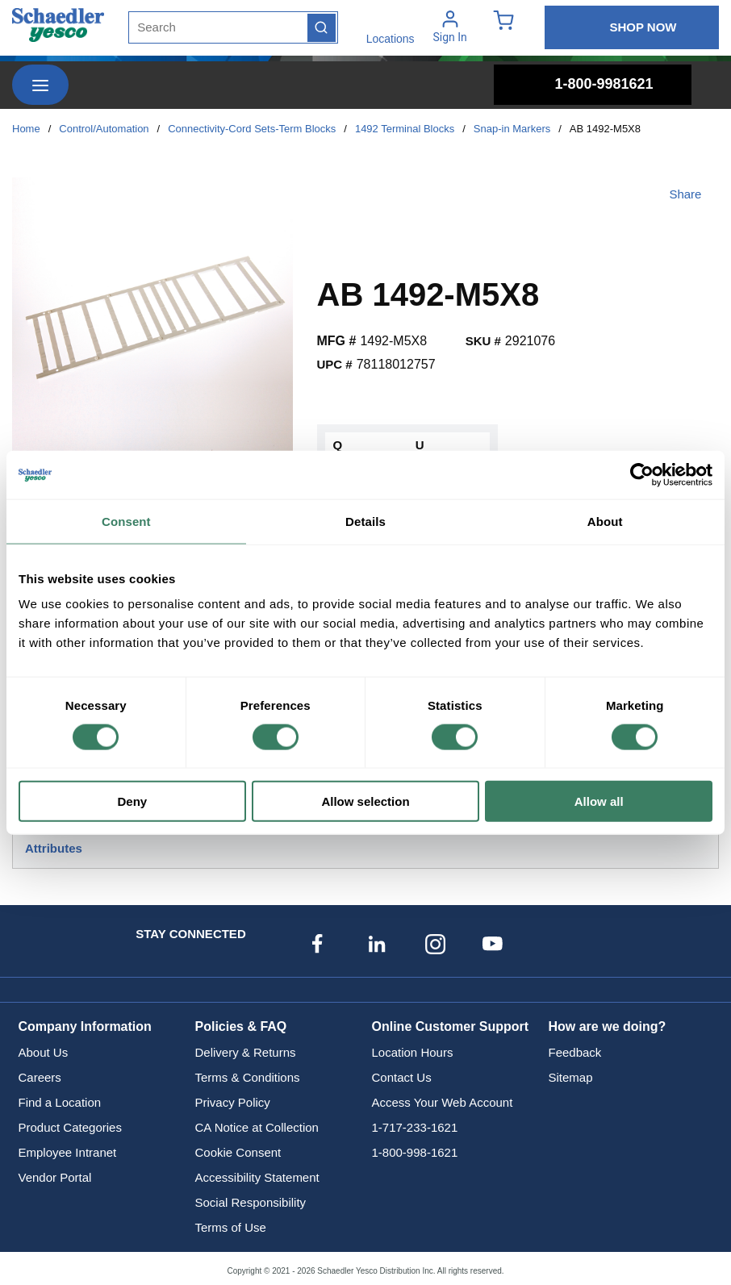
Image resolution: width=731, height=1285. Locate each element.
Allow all (599, 801)
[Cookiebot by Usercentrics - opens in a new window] (641, 474)
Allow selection (365, 801)
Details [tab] (365, 521)
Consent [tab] (126, 521)
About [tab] (605, 521)
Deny (132, 801)
